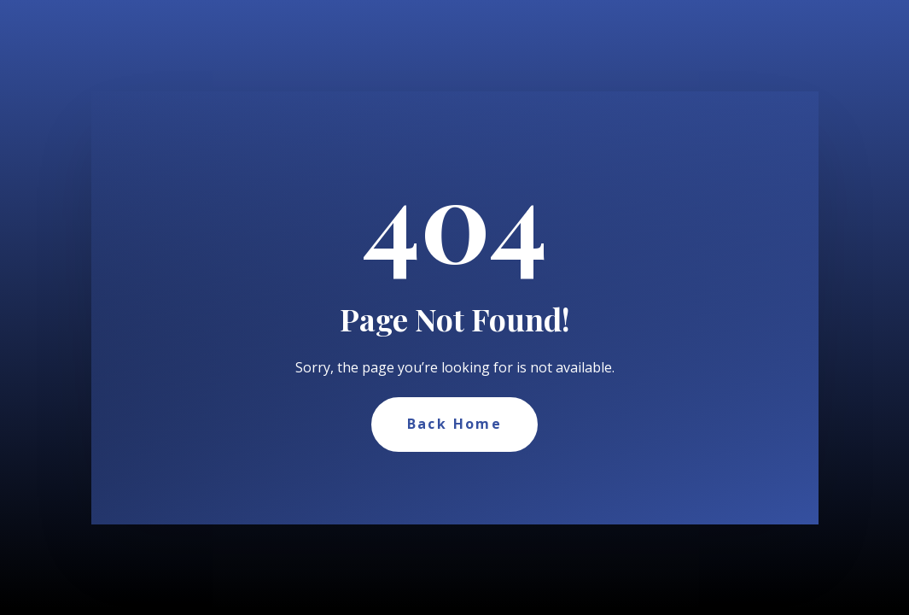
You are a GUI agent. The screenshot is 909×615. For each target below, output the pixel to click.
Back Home (455, 423)
